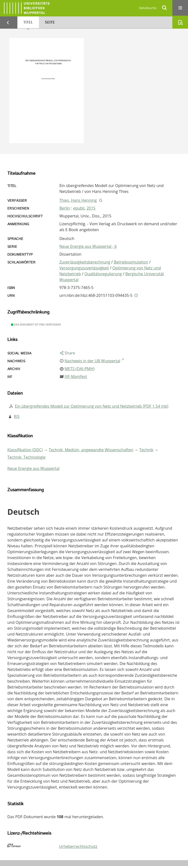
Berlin (64, 208)
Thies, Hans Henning (78, 200)
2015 (90, 208)
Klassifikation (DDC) (25, 449)
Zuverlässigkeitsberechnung (84, 262)
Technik (146, 449)
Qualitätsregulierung (103, 273)
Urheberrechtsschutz (78, 846)
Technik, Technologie (26, 457)
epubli (78, 208)
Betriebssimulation (131, 262)
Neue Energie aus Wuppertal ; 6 (88, 246)
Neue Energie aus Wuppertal (33, 468)
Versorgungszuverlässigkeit (84, 268)
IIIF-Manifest (76, 376)
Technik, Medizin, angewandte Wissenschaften (91, 449)
